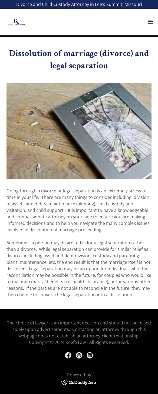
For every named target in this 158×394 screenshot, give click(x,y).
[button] (150, 21)
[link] (15, 21)
